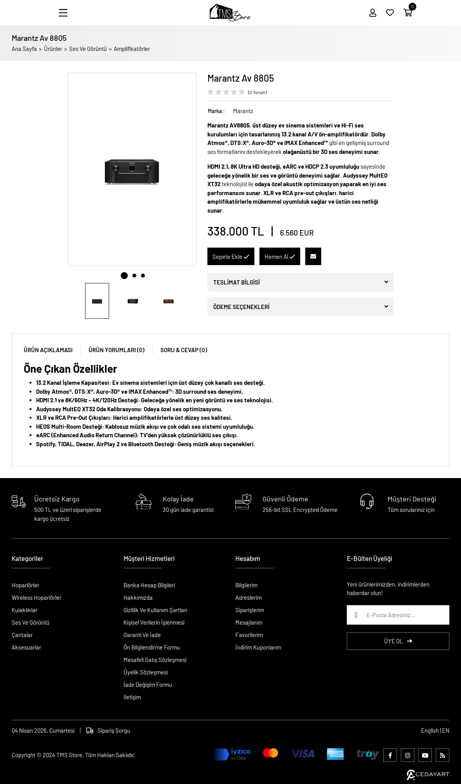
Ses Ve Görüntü (88, 48)
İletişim (132, 696)
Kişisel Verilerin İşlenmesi (154, 622)
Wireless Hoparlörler (36, 597)
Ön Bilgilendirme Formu (152, 647)
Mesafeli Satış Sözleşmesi (155, 659)
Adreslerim (248, 597)
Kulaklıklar (24, 609)
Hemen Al (279, 256)
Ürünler (53, 48)
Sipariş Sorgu (108, 730)
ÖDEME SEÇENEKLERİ (241, 306)
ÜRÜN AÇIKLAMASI (48, 349)
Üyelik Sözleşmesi (146, 672)
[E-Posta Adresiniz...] (398, 615)
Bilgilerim (246, 584)
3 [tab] (143, 276)
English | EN (435, 730)
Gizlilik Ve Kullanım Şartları (155, 609)
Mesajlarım (248, 622)
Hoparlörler (25, 584)
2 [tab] (134, 276)
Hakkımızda (138, 597)
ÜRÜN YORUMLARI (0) (116, 349)
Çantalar (22, 634)
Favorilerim (249, 634)
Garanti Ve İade (142, 634)
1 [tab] (124, 275)
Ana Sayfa (24, 48)
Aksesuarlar (26, 647)
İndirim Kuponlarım (258, 647)
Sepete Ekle (230, 256)
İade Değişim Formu (148, 684)
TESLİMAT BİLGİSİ (236, 282)
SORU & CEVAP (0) (183, 349)
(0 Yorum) (257, 92)
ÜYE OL (398, 640)
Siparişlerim (249, 609)
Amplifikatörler (132, 48)
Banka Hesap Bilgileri (149, 584)
